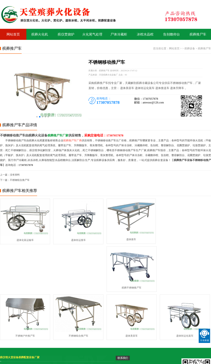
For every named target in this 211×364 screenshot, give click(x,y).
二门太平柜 (63, 338)
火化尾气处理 (92, 34)
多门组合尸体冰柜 (10, 338)
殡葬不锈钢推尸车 (182, 239)
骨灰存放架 (21, 361)
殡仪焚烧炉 (66, 34)
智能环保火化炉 (37, 333)
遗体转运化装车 (181, 287)
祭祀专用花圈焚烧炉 (97, 338)
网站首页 (13, 34)
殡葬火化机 (39, 34)
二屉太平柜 (92, 327)
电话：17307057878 (133, 325)
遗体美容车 (129, 287)
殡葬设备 (189, 48)
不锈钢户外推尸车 (24, 287)
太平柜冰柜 (6, 322)
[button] (37, 117)
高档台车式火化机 (10, 333)
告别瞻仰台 (171, 34)
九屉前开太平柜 (65, 333)
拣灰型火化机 (36, 338)
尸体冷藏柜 (118, 34)
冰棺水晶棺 (145, 34)
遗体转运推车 (77, 239)
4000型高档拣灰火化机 (69, 322)
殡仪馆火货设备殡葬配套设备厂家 (20, 308)
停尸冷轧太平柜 (94, 322)
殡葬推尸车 (198, 34)
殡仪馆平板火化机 (38, 317)
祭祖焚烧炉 (35, 327)
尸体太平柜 (63, 317)
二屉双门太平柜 (8, 327)
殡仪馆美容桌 (7, 317)
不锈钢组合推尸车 (20, 180)
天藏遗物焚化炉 (65, 327)
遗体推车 (129, 239)
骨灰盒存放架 (52, 361)
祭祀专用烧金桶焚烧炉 (98, 333)
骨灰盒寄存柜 (69, 361)
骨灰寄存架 (36, 361)
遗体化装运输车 (24, 239)
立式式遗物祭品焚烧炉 (41, 322)
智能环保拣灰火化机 (97, 317)
